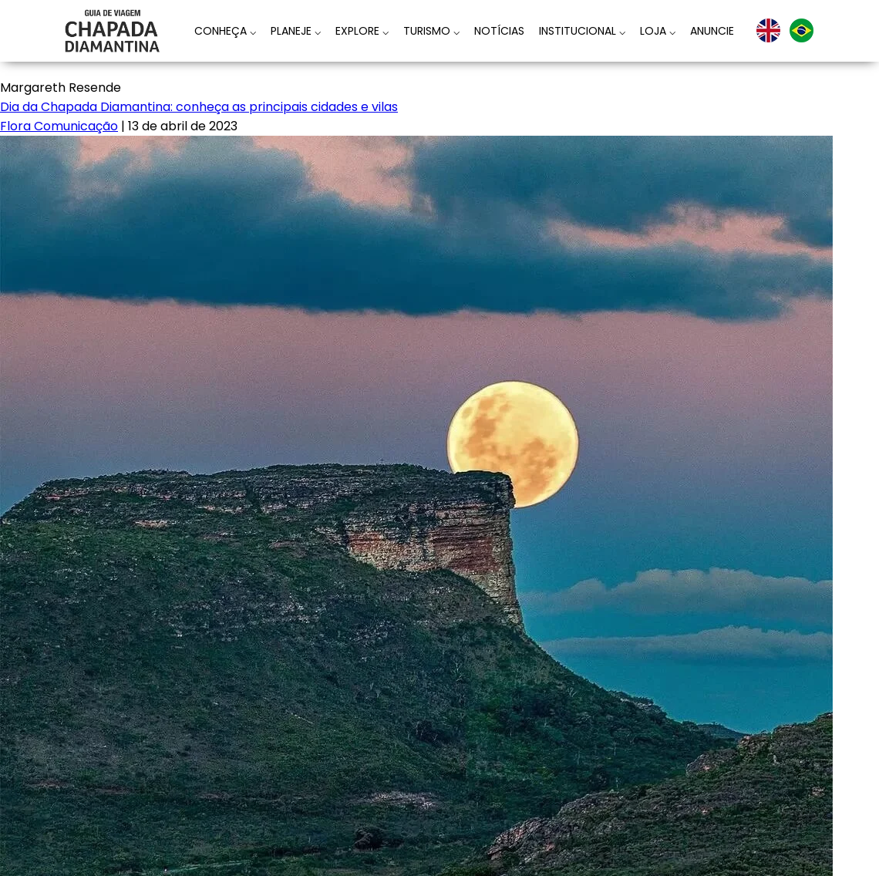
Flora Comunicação (59, 126)
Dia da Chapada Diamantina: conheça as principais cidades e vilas (199, 107)
